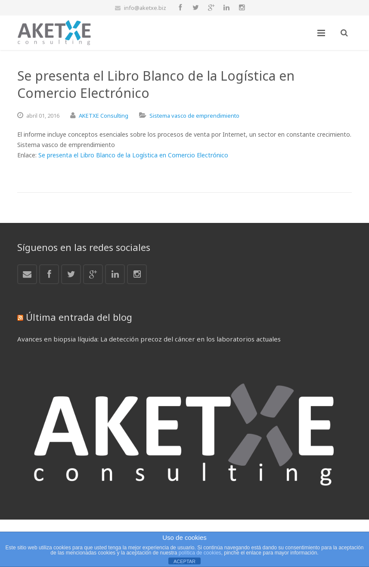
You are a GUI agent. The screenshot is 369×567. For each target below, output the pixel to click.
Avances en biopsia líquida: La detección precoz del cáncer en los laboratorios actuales (149, 339)
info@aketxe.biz (145, 8)
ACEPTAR (184, 561)
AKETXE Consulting (103, 115)
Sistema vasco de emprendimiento (194, 115)
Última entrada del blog (79, 316)
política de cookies (200, 553)
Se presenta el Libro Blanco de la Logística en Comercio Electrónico (133, 155)
